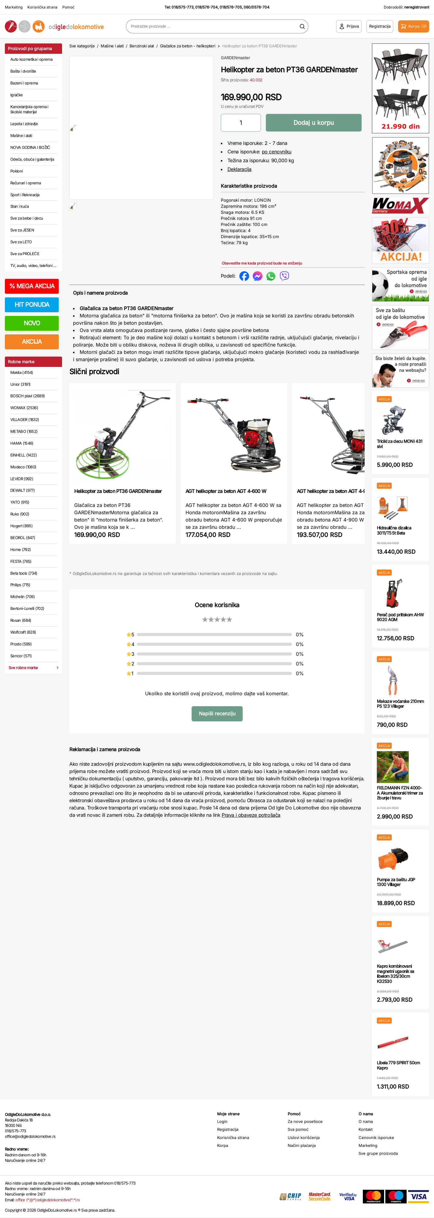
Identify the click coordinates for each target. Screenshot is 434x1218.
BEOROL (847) (22, 537)
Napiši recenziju (217, 713)
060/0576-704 (256, 7)
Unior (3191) (20, 384)
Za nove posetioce (305, 1121)
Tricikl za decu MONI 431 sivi (399, 444)
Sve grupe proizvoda (378, 1153)
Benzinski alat (142, 45)
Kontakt (366, 1129)
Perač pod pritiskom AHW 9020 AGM (400, 617)
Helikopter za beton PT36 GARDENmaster (117, 491)
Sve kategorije (82, 45)
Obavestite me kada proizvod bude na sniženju (262, 263)
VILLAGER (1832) (24, 419)
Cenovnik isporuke (376, 1137)
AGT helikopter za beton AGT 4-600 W (226, 491)
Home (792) (20, 549)
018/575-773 (182, 7)
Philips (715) (20, 584)
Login (222, 1121)
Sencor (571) (21, 655)
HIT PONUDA (32, 304)
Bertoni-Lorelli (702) (27, 608)
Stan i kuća (19, 206)
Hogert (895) (21, 525)
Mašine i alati (21, 135)
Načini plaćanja (302, 1145)
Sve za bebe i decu (26, 218)
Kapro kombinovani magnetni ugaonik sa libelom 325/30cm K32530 (395, 973)
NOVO (32, 323)
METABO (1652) (24, 431)
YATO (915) (20, 502)
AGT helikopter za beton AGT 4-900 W (337, 491)
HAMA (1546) (21, 443)
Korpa (222, 1145)
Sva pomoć (298, 1129)
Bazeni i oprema (24, 82)
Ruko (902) (20, 513)
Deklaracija (239, 169)
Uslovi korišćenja (304, 1137)
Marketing (14, 7)
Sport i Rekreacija (24, 194)
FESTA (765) (21, 561)
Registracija (227, 1129)
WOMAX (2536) (24, 407)
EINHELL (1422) (23, 455)
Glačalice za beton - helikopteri (187, 45)
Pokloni (16, 171)
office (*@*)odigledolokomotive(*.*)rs (48, 1199)
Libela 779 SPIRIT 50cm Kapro (398, 1065)
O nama (366, 1121)
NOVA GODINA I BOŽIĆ (30, 147)
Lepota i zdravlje (24, 123)
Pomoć (68, 7)
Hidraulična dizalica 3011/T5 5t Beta (394, 530)
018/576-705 (231, 7)
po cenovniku (276, 152)
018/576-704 (206, 7)
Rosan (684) (20, 620)
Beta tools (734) (23, 573)
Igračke (16, 94)
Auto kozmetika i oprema (31, 59)
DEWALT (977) (22, 490)
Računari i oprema (25, 182)
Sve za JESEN (22, 230)
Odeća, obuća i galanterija (32, 159)
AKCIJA (32, 341)
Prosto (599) (21, 644)
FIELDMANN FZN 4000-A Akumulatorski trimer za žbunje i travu (400, 793)
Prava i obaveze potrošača (251, 815)
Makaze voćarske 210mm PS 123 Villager (400, 704)
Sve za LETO (21, 241)
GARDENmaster (235, 57)
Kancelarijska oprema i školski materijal (29, 109)
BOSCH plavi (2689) (27, 395)
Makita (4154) (21, 372)
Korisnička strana (42, 7)
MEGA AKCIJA (31, 286)
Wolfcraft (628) (23, 632)
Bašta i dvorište (23, 71)
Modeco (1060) (23, 466)
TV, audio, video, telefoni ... (33, 265)
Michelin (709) (22, 596)
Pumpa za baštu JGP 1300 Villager (396, 882)
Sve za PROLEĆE (24, 253)
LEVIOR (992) (21, 478)
